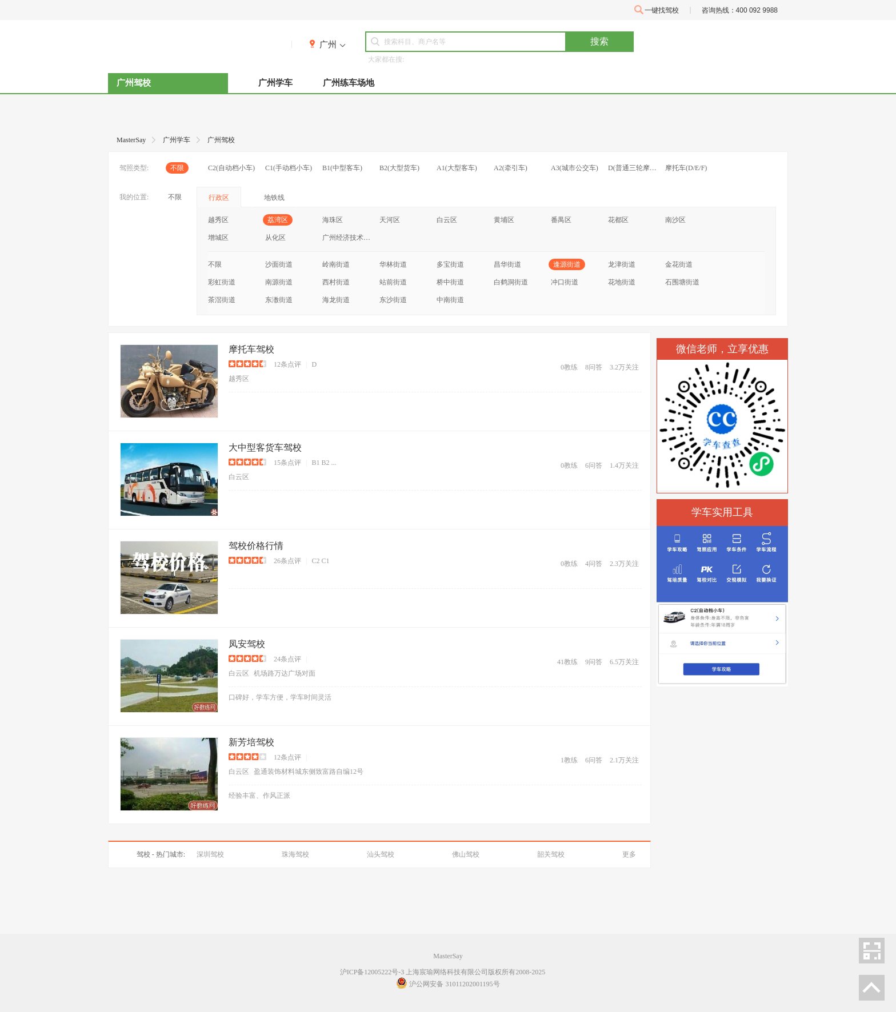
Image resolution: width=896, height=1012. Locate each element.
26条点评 (287, 561)
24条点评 (287, 659)
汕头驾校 (380, 854)
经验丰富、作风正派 (259, 796)
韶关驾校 (551, 854)
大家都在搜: (386, 59)
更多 (629, 854)
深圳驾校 (210, 854)
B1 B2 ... (323, 463)
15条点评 (287, 463)
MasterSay (447, 956)
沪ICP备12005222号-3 (372, 972)
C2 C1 (320, 561)
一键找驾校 (656, 10)
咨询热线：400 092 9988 (740, 10)
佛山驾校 (465, 854)
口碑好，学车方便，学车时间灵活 (280, 697)
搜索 (599, 41)
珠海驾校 (295, 854)
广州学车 (275, 82)
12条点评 (287, 364)
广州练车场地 (348, 82)
